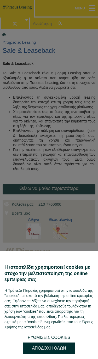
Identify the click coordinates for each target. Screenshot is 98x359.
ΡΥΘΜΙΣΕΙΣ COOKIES (49, 337)
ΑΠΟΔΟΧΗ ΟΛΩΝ (49, 348)
